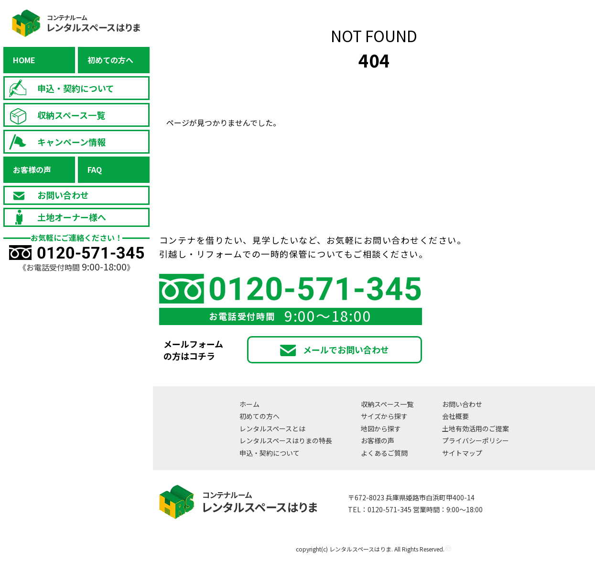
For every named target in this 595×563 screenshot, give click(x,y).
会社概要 (455, 416)
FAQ (94, 169)
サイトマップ (462, 453)
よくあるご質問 (384, 453)
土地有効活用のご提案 (475, 428)
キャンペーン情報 (55, 142)
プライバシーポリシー (475, 440)
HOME (24, 60)
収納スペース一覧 (55, 114)
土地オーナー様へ (55, 217)
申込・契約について (59, 88)
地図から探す (381, 428)
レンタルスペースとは (272, 428)
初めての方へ (110, 60)
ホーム (249, 404)
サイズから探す (384, 416)
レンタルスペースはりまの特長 (285, 440)
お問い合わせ (47, 195)
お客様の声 (32, 169)
